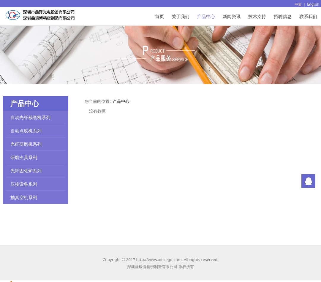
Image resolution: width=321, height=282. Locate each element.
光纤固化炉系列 (26, 171)
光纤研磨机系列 (26, 144)
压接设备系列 (23, 184)
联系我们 (308, 16)
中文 (298, 4)
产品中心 (206, 16)
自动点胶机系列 (26, 131)
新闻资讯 (232, 16)
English (313, 4)
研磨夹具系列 (23, 157)
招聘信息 (283, 16)
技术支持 (257, 16)
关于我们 (180, 16)
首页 (159, 16)
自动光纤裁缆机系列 (30, 117)
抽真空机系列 (23, 197)
